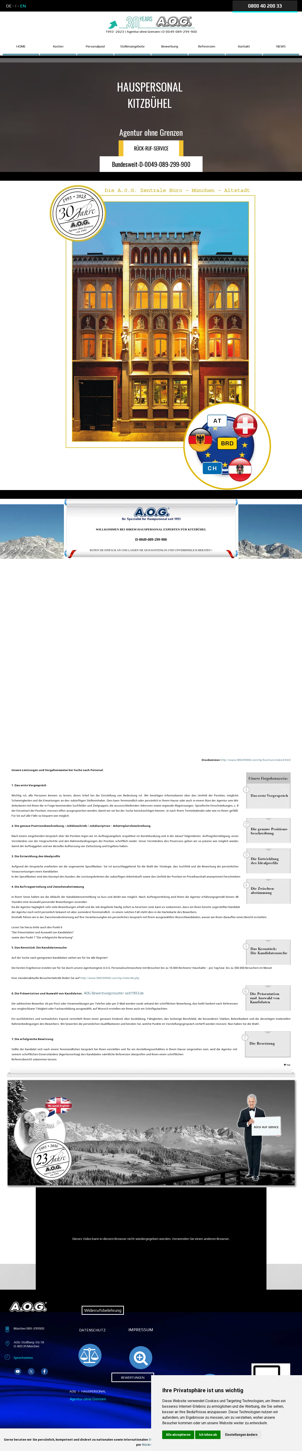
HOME (21, 46)
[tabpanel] (45, 6)
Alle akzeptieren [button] (178, 1434)
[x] (31, 1371)
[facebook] (44, 1371)
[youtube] (17, 1371)
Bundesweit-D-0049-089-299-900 (151, 164)
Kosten (58, 46)
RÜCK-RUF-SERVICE (151, 148)
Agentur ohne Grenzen (88, 1399)
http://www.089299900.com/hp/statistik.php (109, 978)
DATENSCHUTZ (92, 1330)
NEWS (281, 46)
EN (23, 5)
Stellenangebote (132, 46)
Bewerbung (169, 46)
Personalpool (95, 46)
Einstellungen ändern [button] (241, 1434)
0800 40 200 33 (265, 6)
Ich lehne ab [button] (208, 1434)
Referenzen (206, 46)
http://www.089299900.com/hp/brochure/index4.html (256, 760)
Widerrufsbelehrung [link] (102, 1310)
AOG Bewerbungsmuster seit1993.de (114, 993)
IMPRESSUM (140, 1329)
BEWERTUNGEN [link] (132, 1377)
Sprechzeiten (23, 1357)
